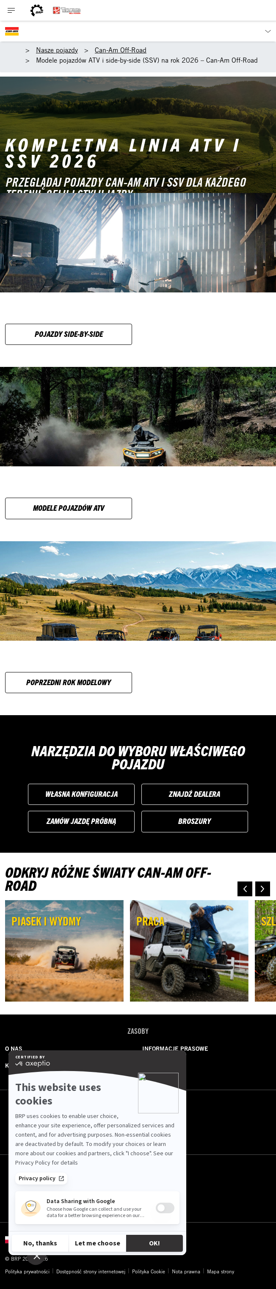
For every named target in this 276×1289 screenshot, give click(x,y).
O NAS (13, 1048)
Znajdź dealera (194, 794)
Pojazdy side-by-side (69, 334)
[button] (244, 888)
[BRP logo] (37, 10)
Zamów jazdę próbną (81, 821)
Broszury (194, 821)
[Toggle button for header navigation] (11, 10)
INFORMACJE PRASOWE (175, 1048)
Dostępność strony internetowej (90, 1271)
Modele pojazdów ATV (68, 507)
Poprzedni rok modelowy (68, 682)
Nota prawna (186, 1271)
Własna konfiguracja (81, 794)
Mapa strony (220, 1271)
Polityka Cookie (148, 1271)
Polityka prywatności (27, 1271)
